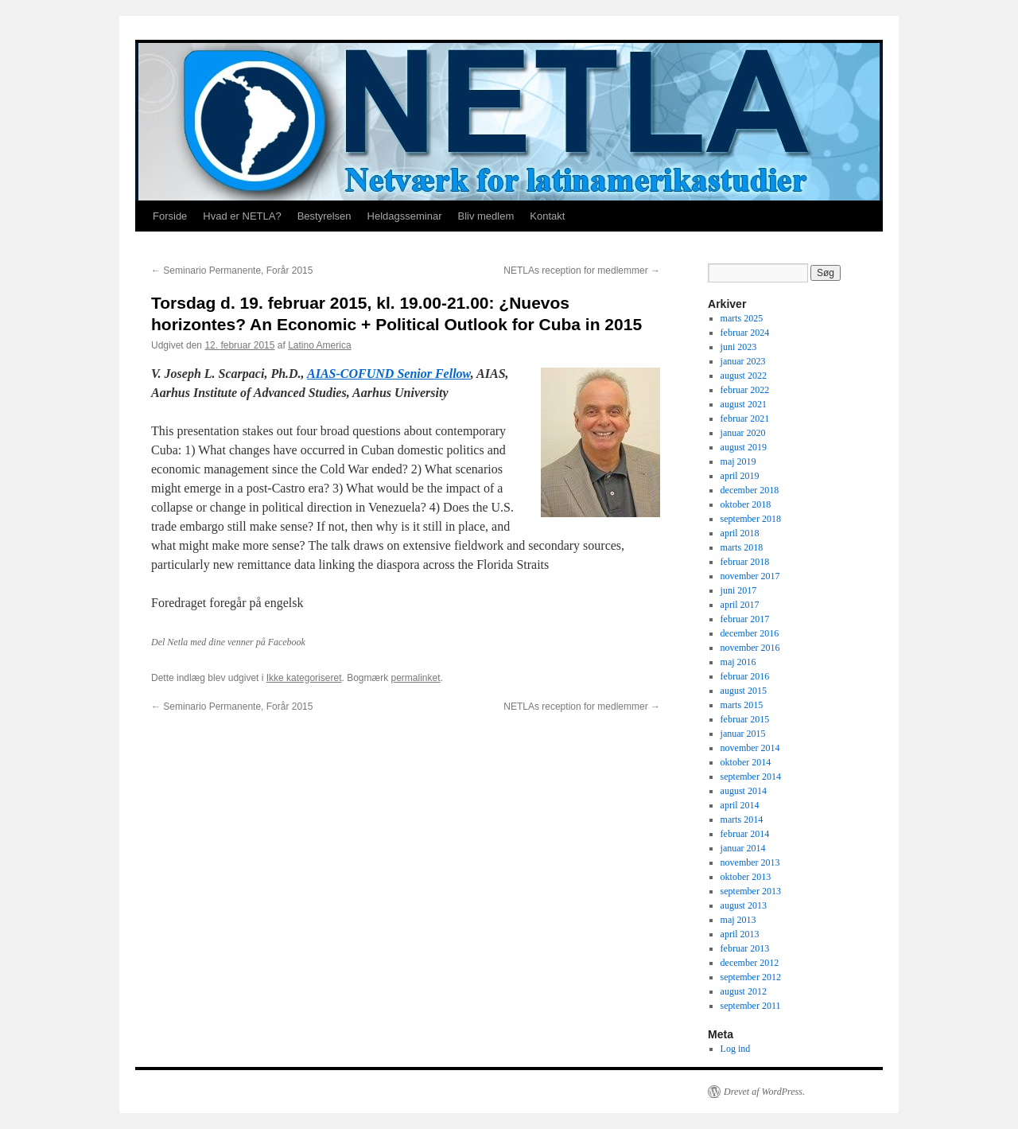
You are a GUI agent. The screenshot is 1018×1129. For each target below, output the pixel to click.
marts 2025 (742, 318)
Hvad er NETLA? (242, 216)
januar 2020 (743, 432)
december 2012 (750, 962)
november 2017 (750, 576)
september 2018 (751, 518)
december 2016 (750, 633)
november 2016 (750, 647)
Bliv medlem (485, 216)
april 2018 (740, 533)
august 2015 (744, 690)
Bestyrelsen (324, 216)
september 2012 (751, 977)
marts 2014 (742, 819)
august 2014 (744, 790)
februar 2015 (745, 719)
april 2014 (740, 805)
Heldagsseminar (404, 216)
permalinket (415, 677)
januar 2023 (743, 361)
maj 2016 (738, 662)
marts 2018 (742, 547)
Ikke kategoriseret (304, 677)
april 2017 (740, 604)
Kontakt (547, 216)
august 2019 (744, 447)
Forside (170, 216)
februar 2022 (745, 389)
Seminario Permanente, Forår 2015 (232, 270)
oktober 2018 (746, 504)
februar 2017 (745, 619)
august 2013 (744, 905)
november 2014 (750, 747)
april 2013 (740, 934)
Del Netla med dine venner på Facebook (228, 642)
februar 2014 (745, 833)
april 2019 (740, 475)
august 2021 (744, 404)
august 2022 (744, 375)
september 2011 (751, 1005)
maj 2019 (738, 461)
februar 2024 (745, 332)
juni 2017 (739, 590)
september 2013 (751, 891)
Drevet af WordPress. (764, 1091)
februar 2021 (745, 418)
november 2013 (750, 862)
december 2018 (750, 490)
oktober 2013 (746, 876)
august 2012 (744, 991)
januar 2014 (743, 848)
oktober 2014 (746, 762)
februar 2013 (745, 948)
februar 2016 (745, 676)
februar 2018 (745, 561)
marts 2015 (742, 704)
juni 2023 (739, 346)
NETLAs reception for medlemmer (581, 270)
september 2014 (751, 776)
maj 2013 (738, 919)
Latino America (319, 345)
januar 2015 (743, 733)
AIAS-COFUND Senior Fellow (389, 373)
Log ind (736, 1048)
